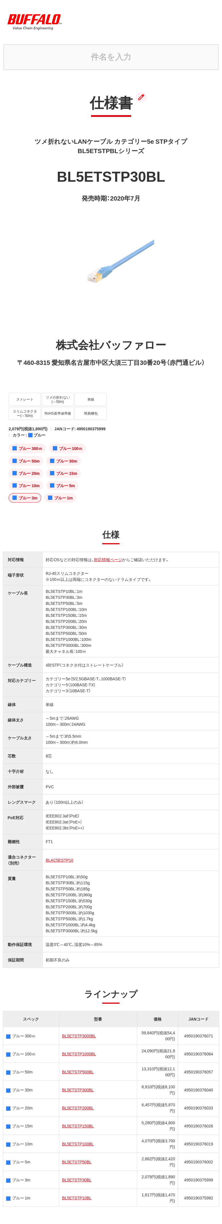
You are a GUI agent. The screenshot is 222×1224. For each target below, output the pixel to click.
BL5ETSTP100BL (78, 1144)
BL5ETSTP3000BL (79, 1036)
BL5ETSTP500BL (78, 1072)
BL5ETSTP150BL (78, 1126)
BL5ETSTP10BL (77, 1198)
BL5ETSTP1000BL (79, 1054)
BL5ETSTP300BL (78, 1090)
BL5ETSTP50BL (77, 1162)
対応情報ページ (108, 559)
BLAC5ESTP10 (59, 860)
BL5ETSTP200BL (78, 1108)
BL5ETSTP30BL (77, 1180)
